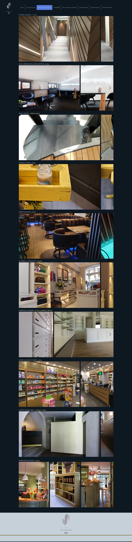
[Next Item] (110, 39)
